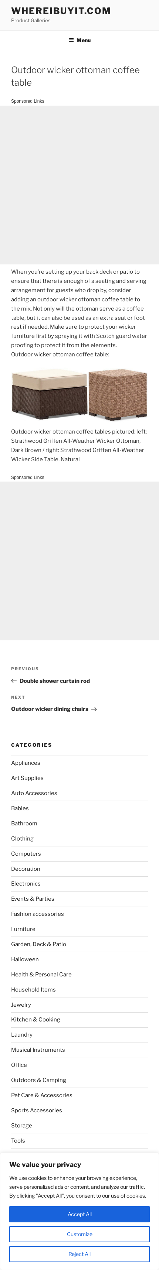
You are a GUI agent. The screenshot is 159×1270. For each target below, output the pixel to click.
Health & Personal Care (41, 974)
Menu (80, 40)
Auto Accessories (34, 793)
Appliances (25, 763)
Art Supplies (27, 778)
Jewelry (21, 1005)
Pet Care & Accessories (41, 1095)
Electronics (26, 883)
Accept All (80, 1214)
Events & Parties (32, 899)
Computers (26, 853)
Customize (79, 1234)
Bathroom (24, 823)
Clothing (22, 838)
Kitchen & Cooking (35, 1019)
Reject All (79, 1254)
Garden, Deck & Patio (38, 944)
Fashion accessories (37, 914)
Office (19, 1065)
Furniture (23, 929)
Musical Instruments (38, 1050)
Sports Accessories (36, 1110)
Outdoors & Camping (38, 1080)
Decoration (25, 869)
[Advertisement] (79, 185)
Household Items (33, 989)
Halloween (25, 959)
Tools (18, 1140)
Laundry (22, 1034)
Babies (20, 808)
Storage (21, 1125)
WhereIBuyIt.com (61, 11)
